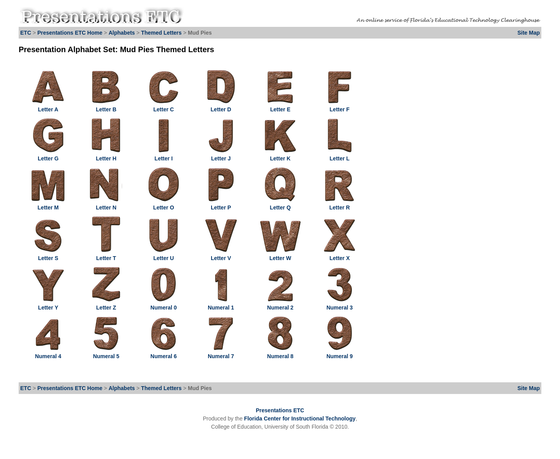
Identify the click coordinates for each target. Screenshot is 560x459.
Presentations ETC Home (69, 33)
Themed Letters (161, 33)
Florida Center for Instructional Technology (300, 418)
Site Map (528, 33)
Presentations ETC (280, 410)
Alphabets (121, 33)
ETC (25, 33)
